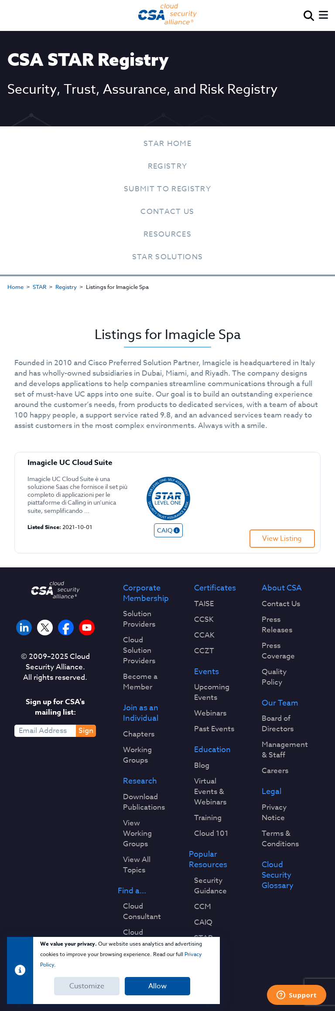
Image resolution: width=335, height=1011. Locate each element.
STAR (39, 287)
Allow (157, 986)
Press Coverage (278, 651)
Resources (167, 234)
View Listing (282, 538)
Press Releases (277, 624)
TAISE (204, 604)
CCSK (204, 619)
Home (15, 287)
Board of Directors (278, 723)
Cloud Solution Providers (139, 650)
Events (206, 672)
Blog (201, 765)
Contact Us (167, 211)
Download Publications (144, 802)
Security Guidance (210, 885)
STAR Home (167, 143)
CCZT (204, 651)
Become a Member (140, 682)
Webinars (210, 713)
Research (140, 781)
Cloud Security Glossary (278, 875)
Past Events (214, 729)
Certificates (215, 588)
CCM (202, 907)
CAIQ (203, 922)
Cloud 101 (211, 833)
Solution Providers (139, 619)
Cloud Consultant (142, 911)
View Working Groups (137, 833)
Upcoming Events (211, 692)
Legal (271, 792)
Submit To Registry (167, 188)
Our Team (280, 703)
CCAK (204, 635)
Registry (168, 166)
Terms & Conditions (280, 838)
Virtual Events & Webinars (210, 791)
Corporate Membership (146, 593)
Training (208, 818)
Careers (275, 771)
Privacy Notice (274, 812)
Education (212, 750)
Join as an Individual (140, 713)
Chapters (138, 734)
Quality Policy (274, 677)
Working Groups (137, 755)
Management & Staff (285, 750)
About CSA (282, 588)
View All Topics (136, 865)
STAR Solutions (167, 256)
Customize (86, 986)
